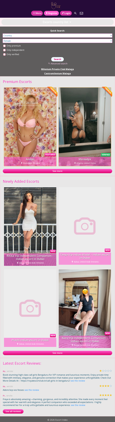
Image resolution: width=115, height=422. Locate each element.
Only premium (12, 45)
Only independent (13, 50)
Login (65, 13)
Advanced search (57, 63)
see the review (77, 380)
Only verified (11, 54)
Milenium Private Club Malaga (57, 69)
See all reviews (13, 411)
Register (51, 13)
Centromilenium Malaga (57, 73)
